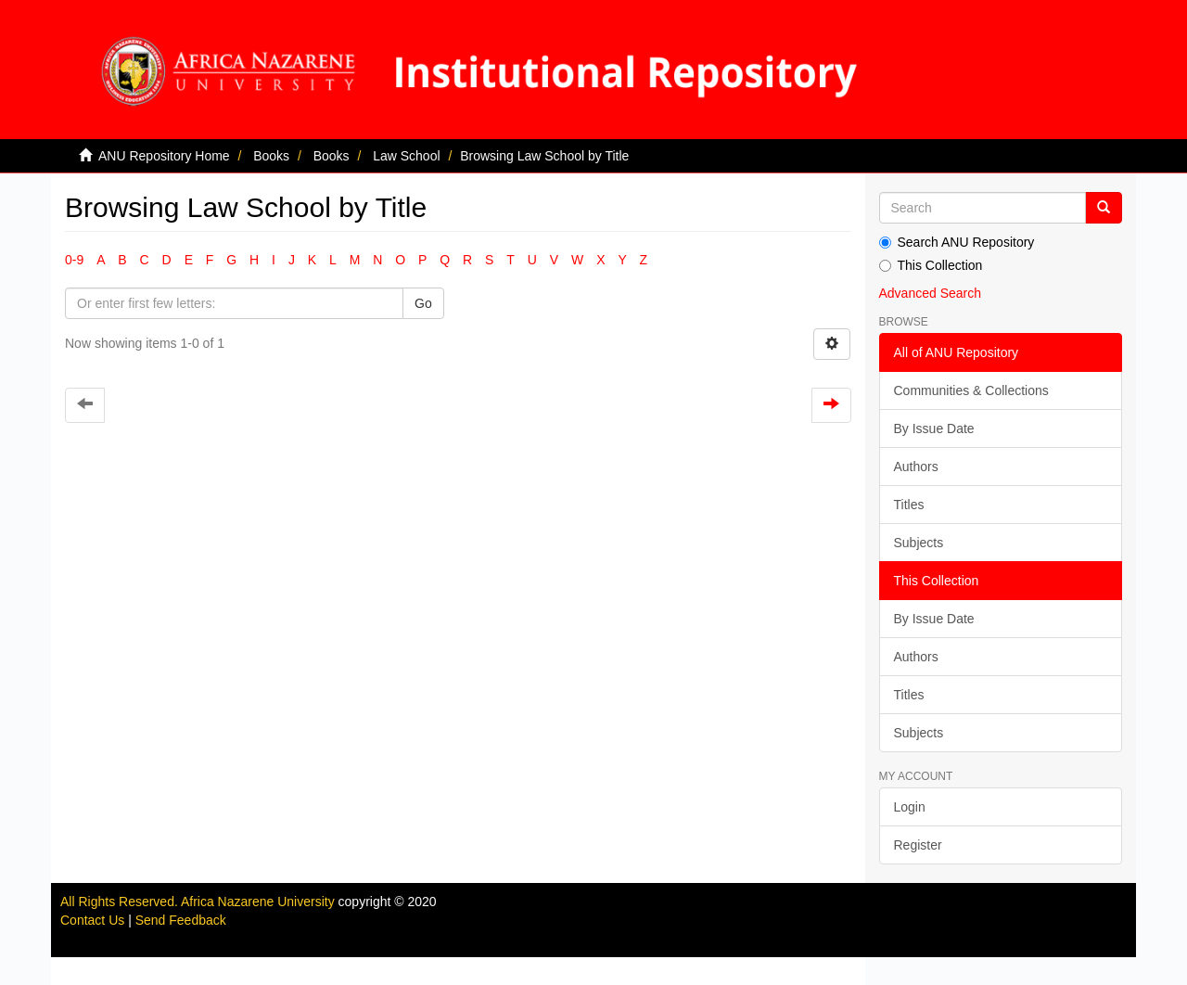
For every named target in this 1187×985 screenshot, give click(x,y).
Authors (916, 466)
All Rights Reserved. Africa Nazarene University (199, 901)
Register (918, 845)
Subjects (919, 542)
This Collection (931, 265)
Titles (909, 504)
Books (271, 155)
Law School (406, 155)
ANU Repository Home (164, 155)
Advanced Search (930, 293)
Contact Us (92, 920)
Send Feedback (180, 920)
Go (423, 303)
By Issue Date (934, 428)
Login (909, 807)
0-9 (74, 259)
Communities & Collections (971, 390)
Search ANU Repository (957, 242)
